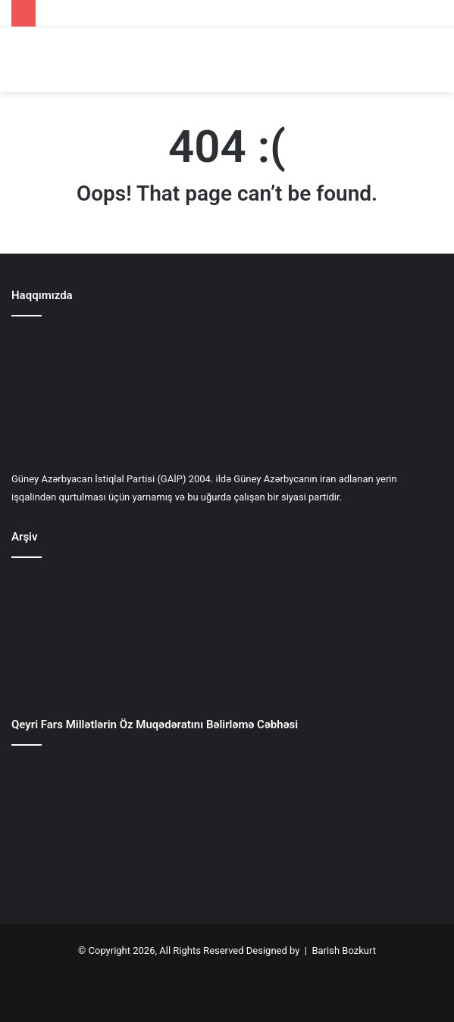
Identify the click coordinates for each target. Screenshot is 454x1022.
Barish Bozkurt (343, 950)
